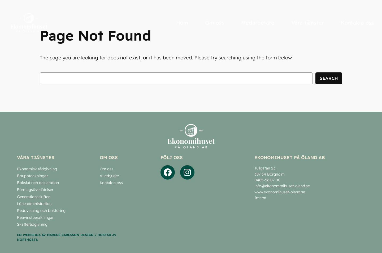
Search (329, 78)
